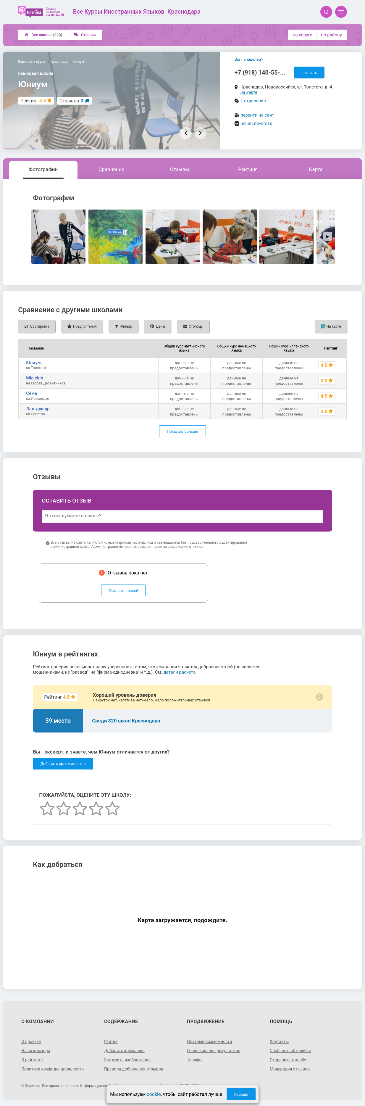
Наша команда (35, 1050)
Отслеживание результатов (213, 1050)
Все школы (43, 35)
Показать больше (182, 431)
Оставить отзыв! (123, 590)
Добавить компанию (124, 1050)
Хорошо (241, 1094)
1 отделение (253, 100)
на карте (249, 92)
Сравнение (111, 169)
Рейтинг (247, 169)
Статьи (111, 1041)
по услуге (302, 35)
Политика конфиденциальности (52, 1069)
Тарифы (194, 1059)
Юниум (33, 362)
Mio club (34, 378)
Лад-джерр (37, 408)
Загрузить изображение (127, 1059)
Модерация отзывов (290, 1069)
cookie (154, 1094)
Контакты (279, 1041)
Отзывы (85, 35)
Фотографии (43, 169)
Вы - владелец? (249, 59)
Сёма (31, 393)
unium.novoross (256, 123)
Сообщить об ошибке (290, 1050)
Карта (315, 169)
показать (309, 72)
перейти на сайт (257, 115)
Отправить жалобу (288, 1059)
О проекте (31, 1041)
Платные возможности (209, 1041)
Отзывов (71, 101)
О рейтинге (32, 1059)
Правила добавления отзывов (133, 1069)
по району (331, 35)
